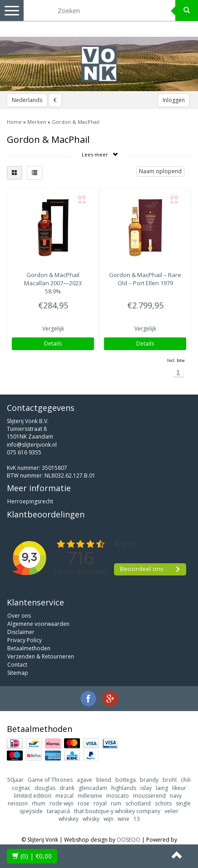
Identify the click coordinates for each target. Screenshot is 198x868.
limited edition (32, 796)
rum (116, 803)
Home (14, 121)
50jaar (15, 780)
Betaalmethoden (28, 648)
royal (100, 803)
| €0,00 (32, 856)
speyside (31, 811)
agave (84, 780)
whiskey (69, 819)
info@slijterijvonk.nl (32, 445)
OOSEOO (128, 840)
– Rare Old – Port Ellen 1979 (145, 279)
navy (176, 796)
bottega (125, 780)
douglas (45, 788)
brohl (170, 780)
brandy (149, 780)
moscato (117, 796)
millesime (90, 796)
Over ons (19, 615)
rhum (38, 803)
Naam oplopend (160, 171)
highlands (123, 788)
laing (162, 788)
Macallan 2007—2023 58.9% (53, 283)
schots (163, 803)
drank (66, 788)
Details (53, 343)
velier (171, 811)
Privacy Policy (24, 640)
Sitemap (17, 673)
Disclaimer (21, 632)
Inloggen (174, 100)
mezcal (64, 796)
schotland (138, 803)
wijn (109, 819)
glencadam (93, 788)
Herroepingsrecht (30, 501)
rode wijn (62, 803)
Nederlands (27, 100)
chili (186, 780)
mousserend (149, 796)
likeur (179, 788)
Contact (17, 664)
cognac (21, 788)
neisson (18, 803)
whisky (91, 819)
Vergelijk (53, 328)
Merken (36, 121)
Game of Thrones (50, 780)
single (183, 803)
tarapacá (58, 811)
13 (137, 819)
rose (83, 803)
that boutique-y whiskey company (117, 811)
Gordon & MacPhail (75, 121)
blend (103, 780)
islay (146, 788)
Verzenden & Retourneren (40, 656)
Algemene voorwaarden (38, 624)
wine (123, 819)
